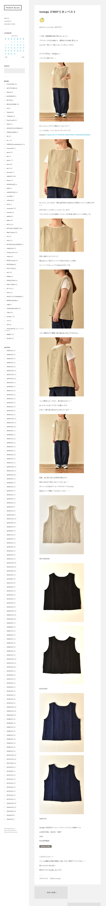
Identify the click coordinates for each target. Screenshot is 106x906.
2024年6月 (10, 443)
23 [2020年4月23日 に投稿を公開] (14, 51)
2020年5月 (10, 639)
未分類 (9, 338)
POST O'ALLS (10, 268)
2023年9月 (10, 479)
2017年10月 (10, 763)
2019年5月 (10, 687)
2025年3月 (10, 407)
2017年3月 (10, 791)
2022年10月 (10, 523)
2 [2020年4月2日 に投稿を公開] (14, 42)
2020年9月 (10, 623)
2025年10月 (10, 379)
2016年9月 (10, 815)
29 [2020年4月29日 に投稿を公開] (11, 54)
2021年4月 (10, 595)
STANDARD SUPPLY (12, 308)
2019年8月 (10, 675)
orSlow (9, 256)
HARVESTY (10, 176)
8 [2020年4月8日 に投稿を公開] (11, 45)
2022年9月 (10, 527)
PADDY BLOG (13, 8)
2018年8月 (10, 723)
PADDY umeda (11, 260)
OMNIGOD (10, 248)
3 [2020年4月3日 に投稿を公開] (17, 42)
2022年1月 (10, 559)
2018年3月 (10, 743)
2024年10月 (10, 427)
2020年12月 (10, 611)
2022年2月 (10, 555)
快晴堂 (9, 334)
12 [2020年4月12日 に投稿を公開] (23, 45)
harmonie (9, 172)
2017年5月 (10, 783)
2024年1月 (10, 463)
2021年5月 (10, 591)
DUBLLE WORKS (11, 132)
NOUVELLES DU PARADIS (14, 244)
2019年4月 (10, 691)
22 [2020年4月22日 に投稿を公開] (11, 51)
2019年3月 (10, 695)
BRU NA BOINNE (11, 104)
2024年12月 (10, 419)
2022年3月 (10, 551)
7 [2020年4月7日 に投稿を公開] (8, 45)
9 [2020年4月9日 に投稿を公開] (14, 45)
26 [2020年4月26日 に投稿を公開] (23, 51)
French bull (10, 148)
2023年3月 (10, 503)
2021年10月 (10, 571)
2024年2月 (10, 459)
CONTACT (8, 21)
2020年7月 (10, 631)
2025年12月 (10, 370)
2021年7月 (10, 583)
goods (8, 160)
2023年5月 (10, 495)
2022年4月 (10, 547)
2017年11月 (10, 759)
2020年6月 (10, 635)
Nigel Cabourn (11, 232)
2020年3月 (10, 647)
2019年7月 (10, 679)
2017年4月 (10, 787)
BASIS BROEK (11, 96)
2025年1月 (10, 415)
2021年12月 (10, 563)
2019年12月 (10, 659)
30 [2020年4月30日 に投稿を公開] (14, 54)
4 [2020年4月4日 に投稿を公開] (20, 42)
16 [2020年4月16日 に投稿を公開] (14, 48)
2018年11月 (10, 711)
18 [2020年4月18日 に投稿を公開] (20, 48)
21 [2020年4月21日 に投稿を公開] (8, 51)
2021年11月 (10, 567)
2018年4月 (10, 739)
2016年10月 (10, 811)
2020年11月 (10, 615)
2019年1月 (10, 703)
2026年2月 (10, 362)
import (8, 180)
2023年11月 (10, 471)
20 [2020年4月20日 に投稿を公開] (5, 51)
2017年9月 (10, 767)
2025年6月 (10, 394)
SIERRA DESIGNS (12, 300)
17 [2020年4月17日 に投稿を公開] (17, 48)
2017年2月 (10, 795)
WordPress (14, 830)
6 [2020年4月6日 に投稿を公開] (5, 45)
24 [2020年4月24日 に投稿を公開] (17, 51)
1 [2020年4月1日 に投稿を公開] (11, 42)
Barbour (9, 92)
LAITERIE (9, 196)
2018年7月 (10, 727)
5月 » (23, 57)
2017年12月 (10, 755)
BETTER (9, 100)
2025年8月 (10, 387)
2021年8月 (10, 579)
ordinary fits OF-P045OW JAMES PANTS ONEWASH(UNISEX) (68, 135)
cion (8, 108)
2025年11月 (10, 374)
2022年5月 (10, 543)
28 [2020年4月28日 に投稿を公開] (8, 54)
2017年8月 (10, 771)
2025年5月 (10, 398)
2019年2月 (10, 699)
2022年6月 (10, 539)
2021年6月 (10, 587)
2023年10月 (10, 475)
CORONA (10, 116)
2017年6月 (10, 779)
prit (8, 272)
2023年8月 (10, 483)
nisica (8, 240)
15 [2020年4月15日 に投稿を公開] (11, 48)
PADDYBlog (10, 264)
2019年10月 (10, 667)
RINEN (8, 276)
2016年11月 (10, 807)
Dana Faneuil (10, 120)
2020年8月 (10, 627)
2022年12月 (10, 515)
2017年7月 (10, 775)
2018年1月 (10, 751)
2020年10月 (10, 619)
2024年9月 (10, 431)
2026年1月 (10, 366)
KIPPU (8, 188)
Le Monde (9, 200)
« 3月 (5, 57)
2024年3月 (10, 455)
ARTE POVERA (11, 88)
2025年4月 (10, 403)
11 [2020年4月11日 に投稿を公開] (20, 45)
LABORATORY (11, 192)
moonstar (9, 212)
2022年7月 (10, 535)
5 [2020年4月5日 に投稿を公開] (23, 42)
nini (8, 236)
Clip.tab (9, 112)
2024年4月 (10, 451)
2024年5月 (10, 447)
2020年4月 (10, 643)
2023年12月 (10, 467)
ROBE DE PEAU (11, 280)
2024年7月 (10, 439)
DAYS (8, 124)
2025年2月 (10, 411)
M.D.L (8, 204)
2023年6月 (10, 491)
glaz (8, 156)
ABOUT (6, 18)
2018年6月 (10, 731)
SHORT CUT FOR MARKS (14, 296)
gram (8, 164)
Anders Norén (13, 832)
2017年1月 (10, 799)
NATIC (9, 224)
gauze (8, 152)
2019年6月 (10, 683)
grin (8, 168)
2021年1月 (10, 607)
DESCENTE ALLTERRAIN (14, 128)
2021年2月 (10, 603)
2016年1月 (10, 819)
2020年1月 (10, 655)
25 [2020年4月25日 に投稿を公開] (20, 51)
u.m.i (8, 320)
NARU (8, 220)
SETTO (9, 288)
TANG (8, 312)
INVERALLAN (10, 184)
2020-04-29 (43, 878)
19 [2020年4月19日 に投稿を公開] (23, 48)
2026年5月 (10, 350)
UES (8, 324)
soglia (8, 304)
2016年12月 (10, 803)
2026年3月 (10, 358)
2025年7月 (10, 391)
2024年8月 (10, 435)
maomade (10, 208)
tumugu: (9, 316)
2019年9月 (10, 671)
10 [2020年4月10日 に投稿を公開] (17, 45)
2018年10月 (10, 715)
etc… (8, 140)
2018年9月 (10, 719)
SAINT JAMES (11, 284)
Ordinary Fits (10, 252)
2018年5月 (10, 735)
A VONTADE (10, 84)
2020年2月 (10, 651)
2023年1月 (10, 511)
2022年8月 (10, 531)
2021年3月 (10, 599)
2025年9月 (10, 383)
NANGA (9, 216)
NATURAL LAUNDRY (13, 228)
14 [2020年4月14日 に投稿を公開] (8, 48)
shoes (8, 292)
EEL (8, 136)
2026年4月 (10, 354)
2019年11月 (10, 663)
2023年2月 (10, 507)
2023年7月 (10, 487)
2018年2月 (10, 747)
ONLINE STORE (9, 24)
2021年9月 (10, 575)
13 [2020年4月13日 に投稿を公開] (5, 48)
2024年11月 (10, 423)
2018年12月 (10, 707)
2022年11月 (10, 519)
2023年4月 (10, 499)
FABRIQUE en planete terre (14, 144)
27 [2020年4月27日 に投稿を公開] (5, 54)
